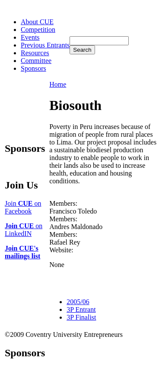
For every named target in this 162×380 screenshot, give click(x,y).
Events (30, 37)
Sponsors (33, 68)
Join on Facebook (23, 207)
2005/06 (78, 301)
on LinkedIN (23, 229)
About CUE (37, 21)
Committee (36, 60)
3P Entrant (81, 309)
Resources (35, 53)
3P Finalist (81, 317)
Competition (38, 29)
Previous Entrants (45, 45)
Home (57, 84)
